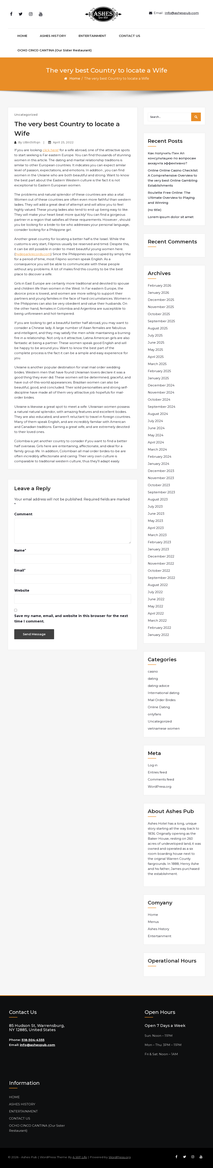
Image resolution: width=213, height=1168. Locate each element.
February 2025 (159, 371)
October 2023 (159, 485)
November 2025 (161, 307)
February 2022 (159, 628)
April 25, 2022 (63, 142)
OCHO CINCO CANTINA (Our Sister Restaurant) (54, 50)
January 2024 (158, 464)
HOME (22, 36)
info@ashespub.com (37, 1045)
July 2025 (155, 335)
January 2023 (158, 549)
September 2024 (161, 407)
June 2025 (156, 342)
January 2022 (158, 635)
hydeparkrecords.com (33, 254)
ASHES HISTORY (53, 36)
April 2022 (156, 613)
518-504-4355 (33, 1040)
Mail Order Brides (161, 700)
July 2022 (155, 592)
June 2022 (156, 599)
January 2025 (158, 378)
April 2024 (156, 442)
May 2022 (155, 606)
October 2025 (159, 314)
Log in (152, 765)
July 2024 (155, 421)
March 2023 (157, 535)
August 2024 (158, 414)
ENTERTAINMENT (92, 36)
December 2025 (161, 300)
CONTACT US (129, 36)
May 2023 (155, 521)
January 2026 (158, 293)
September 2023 (161, 492)
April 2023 (156, 528)
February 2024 (159, 457)
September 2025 (161, 321)
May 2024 (155, 435)
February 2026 (159, 285)
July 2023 (155, 506)
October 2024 (159, 399)
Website (21, 590)
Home (74, 79)
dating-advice (158, 686)
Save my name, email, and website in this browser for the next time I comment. (71, 618)
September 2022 (161, 578)
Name (19, 550)
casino (153, 671)
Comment (23, 514)
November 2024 (161, 392)
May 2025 (155, 350)
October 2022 (159, 571)
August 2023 (158, 499)
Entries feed (157, 772)
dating (153, 679)
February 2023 (159, 542)
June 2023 (156, 514)
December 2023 (161, 471)
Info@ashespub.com (182, 13)
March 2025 (157, 364)
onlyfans (154, 714)
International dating (163, 693)
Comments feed (161, 779)
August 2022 (158, 585)
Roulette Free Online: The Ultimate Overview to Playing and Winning (171, 198)
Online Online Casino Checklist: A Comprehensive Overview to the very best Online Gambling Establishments (173, 177)
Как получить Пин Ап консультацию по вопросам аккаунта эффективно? (172, 158)
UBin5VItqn (31, 142)
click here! (51, 150)
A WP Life (80, 1157)
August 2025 (158, 328)
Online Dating (159, 707)
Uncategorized (26, 115)
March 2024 (157, 449)
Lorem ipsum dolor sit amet (171, 217)
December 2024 (161, 385)
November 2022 (161, 563)
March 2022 (157, 620)
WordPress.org (159, 787)
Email (19, 570)
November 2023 (161, 478)
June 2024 (156, 428)
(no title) (154, 210)
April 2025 (156, 357)
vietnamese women (164, 728)
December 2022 (161, 556)
